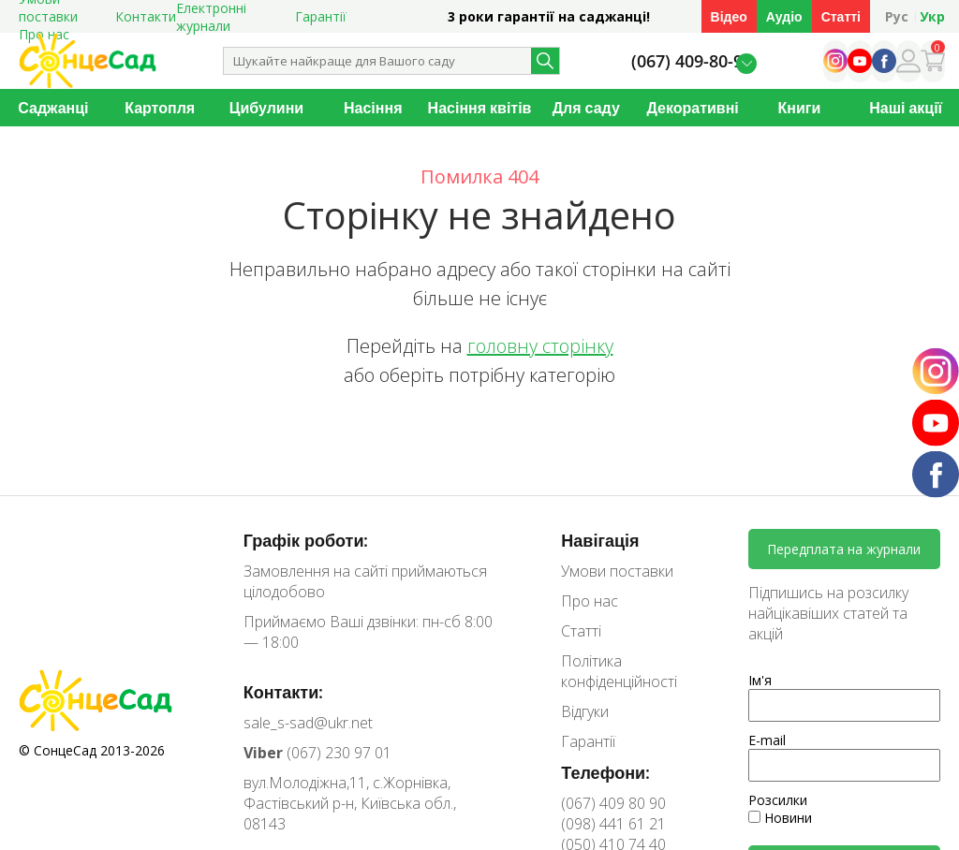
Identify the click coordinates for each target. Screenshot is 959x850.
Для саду (586, 107)
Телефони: (605, 772)
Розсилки (777, 800)
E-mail (767, 740)
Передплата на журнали (844, 549)
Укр (932, 16)
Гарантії (321, 16)
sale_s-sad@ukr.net (308, 722)
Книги (798, 107)
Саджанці (53, 107)
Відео (729, 16)
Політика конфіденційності (619, 671)
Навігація (600, 540)
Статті (841, 16)
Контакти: (283, 692)
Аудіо (784, 16)
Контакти (145, 16)
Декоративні (692, 107)
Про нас (589, 601)
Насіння (373, 107)
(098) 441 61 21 (613, 823)
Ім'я (760, 680)
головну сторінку (540, 346)
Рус (896, 16)
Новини (780, 818)
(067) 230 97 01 (317, 752)
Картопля (160, 107)
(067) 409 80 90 (613, 803)
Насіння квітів (480, 107)
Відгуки (585, 711)
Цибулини (266, 107)
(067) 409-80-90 (691, 61)
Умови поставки (617, 571)
